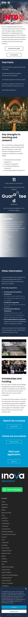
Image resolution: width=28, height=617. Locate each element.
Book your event (6, 513)
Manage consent (14, 611)
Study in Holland (6, 572)
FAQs (3, 540)
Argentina (4, 507)
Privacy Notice (17, 615)
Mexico (4, 556)
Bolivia (3, 510)
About (3, 502)
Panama (4, 559)
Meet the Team (6, 553)
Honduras (4, 545)
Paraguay (4, 561)
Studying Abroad (7, 578)
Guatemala (5, 542)
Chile (3, 515)
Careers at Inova (6, 551)
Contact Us (5, 521)
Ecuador (4, 537)
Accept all (14, 607)
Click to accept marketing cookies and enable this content (14, 348)
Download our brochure (9, 534)
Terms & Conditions (7, 583)
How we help (5, 548)
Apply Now (5, 504)
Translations (5, 586)
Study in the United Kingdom (10, 575)
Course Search (6, 529)
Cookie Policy (9, 615)
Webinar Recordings (7, 567)
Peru (3, 564)
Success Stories (6, 580)
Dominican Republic (7, 532)
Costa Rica (5, 526)
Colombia (4, 518)
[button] (26, 588)
